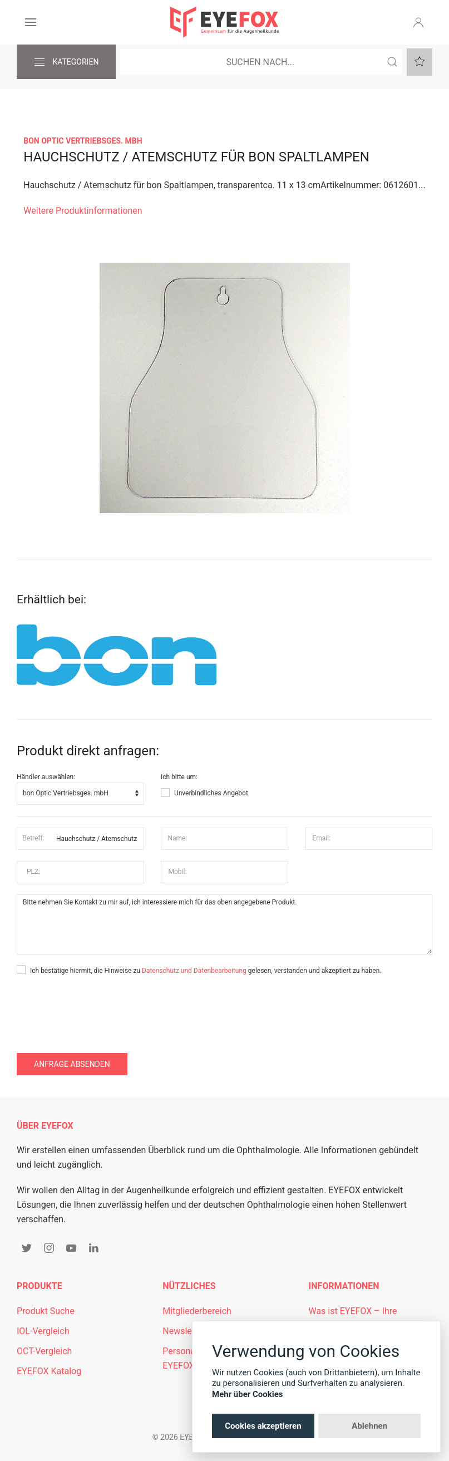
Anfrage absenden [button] (72, 1064)
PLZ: (33, 871)
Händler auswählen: (46, 777)
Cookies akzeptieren (263, 1426)
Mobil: (178, 871)
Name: (177, 838)
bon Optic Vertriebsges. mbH (82, 140)
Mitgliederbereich (196, 1311)
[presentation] (101, 1009)
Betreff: (33, 838)
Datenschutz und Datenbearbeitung (194, 971)
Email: (322, 838)
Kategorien (66, 62)
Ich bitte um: (179, 777)
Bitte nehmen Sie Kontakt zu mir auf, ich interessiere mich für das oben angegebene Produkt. (224, 924)
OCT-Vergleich (44, 1351)
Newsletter (183, 1331)
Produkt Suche (46, 1311)
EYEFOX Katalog (49, 1371)
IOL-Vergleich (43, 1331)
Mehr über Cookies (247, 1394)
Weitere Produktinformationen (82, 210)
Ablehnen (369, 1426)
